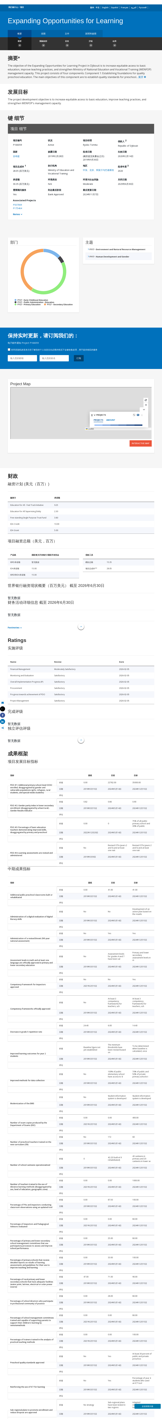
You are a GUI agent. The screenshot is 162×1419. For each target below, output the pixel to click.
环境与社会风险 (90, 179)
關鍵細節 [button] (43, 44)
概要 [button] (19, 44)
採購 (43, 33)
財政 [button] (67, 44)
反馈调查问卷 (147, 1406)
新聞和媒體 (90, 33)
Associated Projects (24, 200)
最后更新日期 (89, 189)
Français (124, 7)
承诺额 (16, 179)
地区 (85, 165)
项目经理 (87, 140)
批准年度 (123, 166)
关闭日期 (122, 179)
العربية (133, 7)
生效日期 (122, 151)
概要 (19, 33)
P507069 (17, 204)
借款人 (122, 141)
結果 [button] (114, 44)
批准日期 (87, 151)
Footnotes (13, 627)
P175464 (17, 208)
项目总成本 (19, 166)
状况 (50, 140)
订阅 (78, 358)
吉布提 (16, 156)
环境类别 (52, 179)
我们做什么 (13, 7)
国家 (15, 151)
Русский (142, 7)
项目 (22, 7)
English (105, 7)
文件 (67, 33)
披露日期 (52, 151)
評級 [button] (90, 44)
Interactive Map (141, 443)
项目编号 (17, 140)
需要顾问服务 (19, 189)
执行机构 (52, 165)
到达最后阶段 (54, 189)
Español (114, 7)
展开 (142, 77)
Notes (16, 214)
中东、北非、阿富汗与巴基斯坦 (98, 170)
